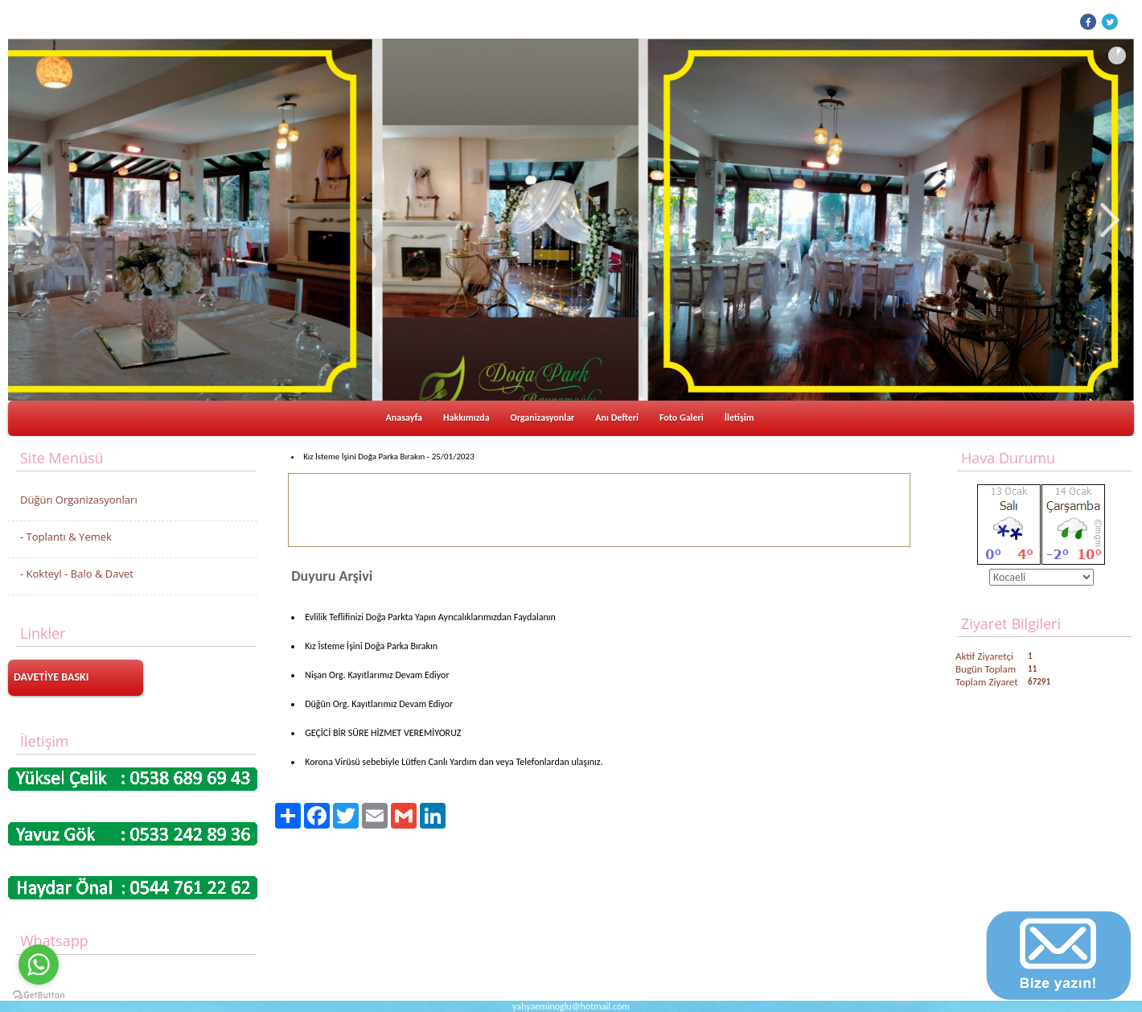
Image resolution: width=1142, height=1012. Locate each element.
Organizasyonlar (543, 417)
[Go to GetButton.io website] (38, 995)
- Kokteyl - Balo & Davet (77, 573)
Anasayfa (404, 417)
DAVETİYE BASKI (51, 677)
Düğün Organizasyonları (79, 499)
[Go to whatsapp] (38, 964)
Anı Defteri (617, 417)
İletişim (739, 417)
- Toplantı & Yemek (66, 536)
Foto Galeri (681, 417)
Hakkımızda (466, 417)
